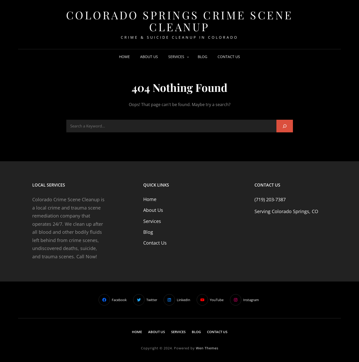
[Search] (284, 126)
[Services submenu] (188, 57)
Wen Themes (207, 348)
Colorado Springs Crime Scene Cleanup (179, 21)
